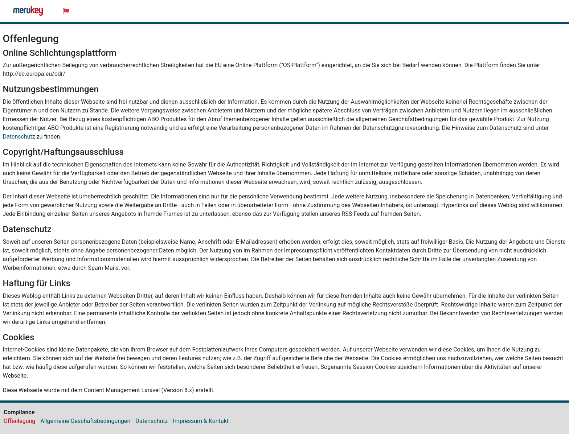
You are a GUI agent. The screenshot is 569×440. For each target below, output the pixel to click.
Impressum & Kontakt (201, 421)
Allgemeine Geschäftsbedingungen (85, 421)
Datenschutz (19, 136)
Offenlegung (19, 421)
